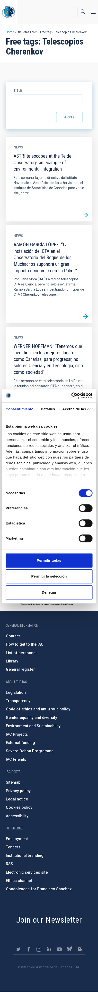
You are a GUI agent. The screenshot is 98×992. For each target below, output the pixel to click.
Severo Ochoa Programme (29, 751)
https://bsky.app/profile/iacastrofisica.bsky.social (69, 949)
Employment (17, 838)
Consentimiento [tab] (20, 409)
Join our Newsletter (49, 920)
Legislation (16, 692)
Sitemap (13, 782)
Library (12, 661)
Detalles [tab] (48, 409)
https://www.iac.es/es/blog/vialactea (80, 949)
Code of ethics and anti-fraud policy (38, 709)
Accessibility (17, 816)
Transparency (18, 700)
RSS (9, 864)
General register (20, 669)
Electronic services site (27, 872)
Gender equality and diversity (31, 717)
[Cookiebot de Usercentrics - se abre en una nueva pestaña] (71, 395)
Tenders (13, 847)
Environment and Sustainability (33, 726)
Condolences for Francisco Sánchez (39, 889)
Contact (13, 636)
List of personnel (21, 653)
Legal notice (17, 799)
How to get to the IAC (25, 644)
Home (10, 32)
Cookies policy (19, 807)
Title (18, 90)
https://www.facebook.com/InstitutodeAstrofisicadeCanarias (29, 949)
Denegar (49, 592)
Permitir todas (49, 560)
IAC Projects (17, 734)
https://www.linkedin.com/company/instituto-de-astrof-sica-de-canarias (49, 949)
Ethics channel (19, 880)
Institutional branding (25, 855)
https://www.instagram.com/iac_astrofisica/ (39, 949)
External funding (20, 742)
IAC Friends (16, 759)
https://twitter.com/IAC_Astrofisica (18, 949)
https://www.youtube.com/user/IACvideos (59, 949)
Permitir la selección (49, 576)
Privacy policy (18, 791)
